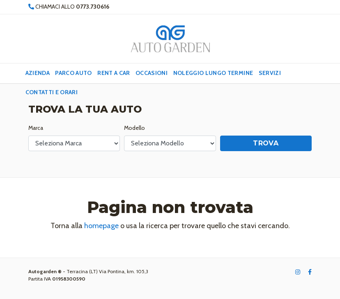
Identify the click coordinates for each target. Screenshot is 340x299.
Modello (134, 127)
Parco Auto (73, 73)
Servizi (270, 73)
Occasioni (152, 73)
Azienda (37, 73)
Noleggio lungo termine (213, 73)
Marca (35, 127)
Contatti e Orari (51, 92)
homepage (101, 225)
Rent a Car (113, 73)
